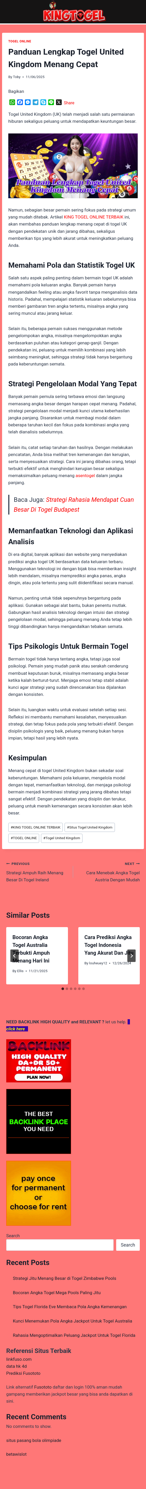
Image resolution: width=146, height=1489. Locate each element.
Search (13, 1235)
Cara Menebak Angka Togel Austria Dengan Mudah (109, 871)
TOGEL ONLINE (19, 41)
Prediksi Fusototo (23, 1373)
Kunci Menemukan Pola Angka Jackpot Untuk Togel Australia (72, 1321)
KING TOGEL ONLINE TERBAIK (35, 827)
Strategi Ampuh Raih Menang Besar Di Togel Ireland (37, 871)
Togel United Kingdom (61, 838)
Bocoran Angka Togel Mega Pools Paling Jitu (57, 1292)
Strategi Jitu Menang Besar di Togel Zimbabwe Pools (64, 1278)
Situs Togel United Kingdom (89, 827)
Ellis (20, 971)
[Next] (131, 955)
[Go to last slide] (14, 955)
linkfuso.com (19, 1359)
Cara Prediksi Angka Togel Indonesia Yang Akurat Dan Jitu (109, 945)
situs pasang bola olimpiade (33, 1440)
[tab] (62, 988)
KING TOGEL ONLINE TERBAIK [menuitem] (93, 217)
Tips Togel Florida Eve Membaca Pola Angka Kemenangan (70, 1306)
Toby (16, 77)
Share (69, 102)
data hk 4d (16, 1366)
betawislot (16, 1454)
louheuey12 (98, 963)
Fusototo (43, 1387)
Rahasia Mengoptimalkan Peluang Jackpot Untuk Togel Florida (74, 1335)
